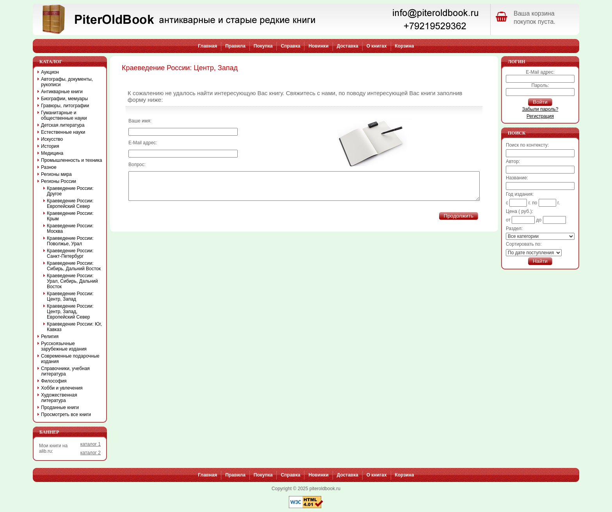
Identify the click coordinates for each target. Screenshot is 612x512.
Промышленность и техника (71, 160)
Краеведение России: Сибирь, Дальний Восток (74, 265)
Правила (235, 46)
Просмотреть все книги (66, 414)
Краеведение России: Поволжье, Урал (70, 241)
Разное (49, 167)
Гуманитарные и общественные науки (64, 115)
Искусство (52, 139)
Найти (540, 261)
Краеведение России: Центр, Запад (70, 296)
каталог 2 (90, 452)
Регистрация (540, 116)
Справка (290, 46)
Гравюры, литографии (65, 105)
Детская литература (62, 125)
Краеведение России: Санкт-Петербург (70, 253)
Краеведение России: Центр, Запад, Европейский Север (70, 311)
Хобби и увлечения (62, 388)
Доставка (347, 46)
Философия (54, 381)
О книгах (376, 46)
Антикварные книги (62, 91)
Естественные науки (63, 132)
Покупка (263, 46)
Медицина (52, 153)
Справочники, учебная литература (65, 371)
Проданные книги (60, 407)
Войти (540, 102)
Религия (50, 336)
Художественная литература (59, 397)
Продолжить (458, 222)
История (50, 146)
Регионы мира (56, 174)
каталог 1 (90, 444)
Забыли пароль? (540, 109)
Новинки (318, 46)
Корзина (404, 46)
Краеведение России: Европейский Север (70, 203)
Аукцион (50, 72)
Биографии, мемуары (64, 98)
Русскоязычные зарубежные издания (64, 346)
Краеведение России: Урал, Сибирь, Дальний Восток (72, 281)
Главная (207, 46)
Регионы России (58, 181)
